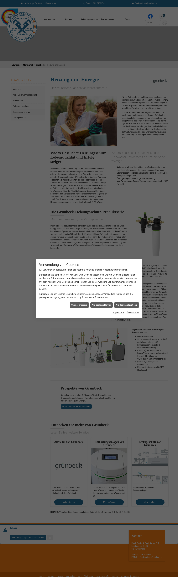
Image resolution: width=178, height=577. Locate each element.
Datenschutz (133, 312)
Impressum (118, 312)
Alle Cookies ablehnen (101, 305)
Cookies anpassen (79, 305)
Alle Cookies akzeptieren (126, 305)
